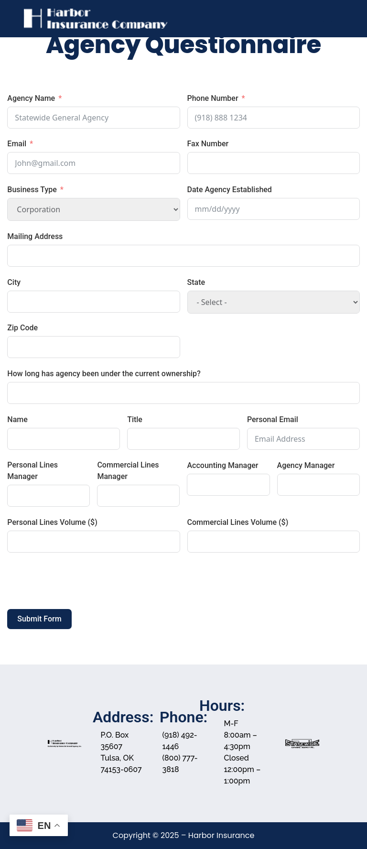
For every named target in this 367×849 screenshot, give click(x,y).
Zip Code (22, 327)
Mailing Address (35, 236)
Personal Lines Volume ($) (52, 522)
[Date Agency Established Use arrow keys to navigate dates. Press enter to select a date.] (273, 209)
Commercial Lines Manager (128, 470)
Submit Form (39, 618)
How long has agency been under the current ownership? (104, 373)
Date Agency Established (229, 189)
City (14, 282)
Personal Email (272, 419)
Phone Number (212, 98)
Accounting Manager (222, 465)
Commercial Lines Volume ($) (238, 522)
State (196, 282)
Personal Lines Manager (32, 470)
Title (134, 419)
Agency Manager (306, 465)
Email (16, 143)
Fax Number (208, 143)
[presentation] (79, 580)
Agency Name (31, 98)
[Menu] (327, 18)
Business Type (31, 189)
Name (17, 419)
